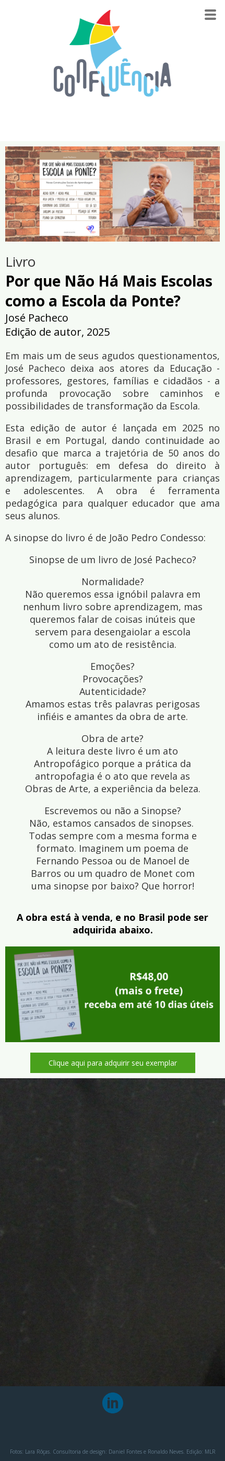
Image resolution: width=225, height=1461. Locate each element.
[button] (112, 1063)
